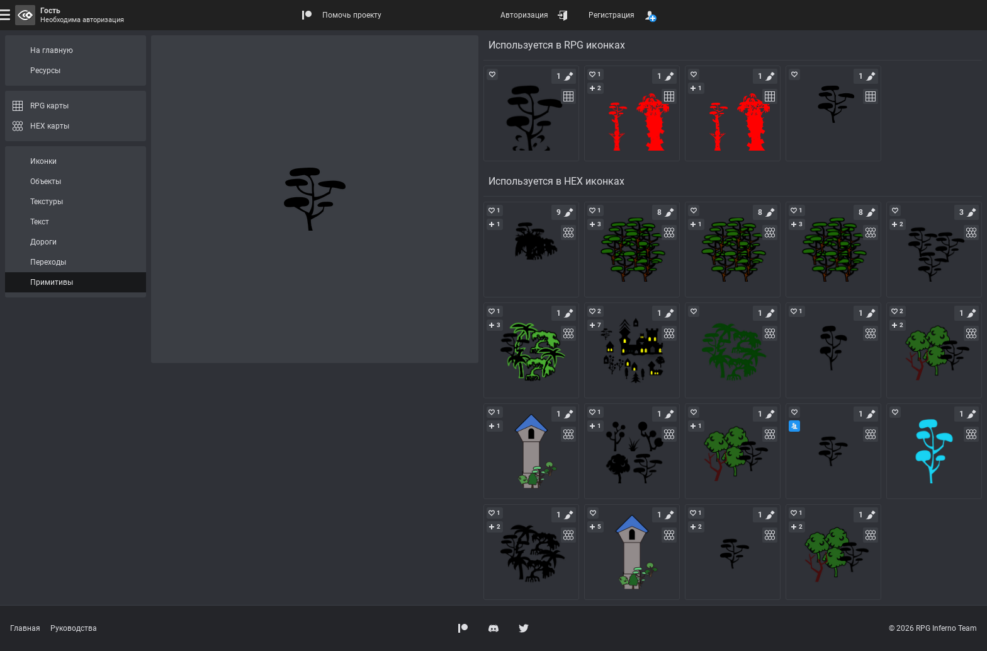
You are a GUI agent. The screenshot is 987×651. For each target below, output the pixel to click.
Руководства (73, 628)
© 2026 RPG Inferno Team (933, 628)
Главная (25, 628)
